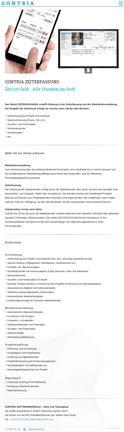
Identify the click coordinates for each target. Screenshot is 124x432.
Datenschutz (36, 429)
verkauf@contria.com (41, 419)
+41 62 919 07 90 (18, 419)
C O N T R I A (12, 429)
